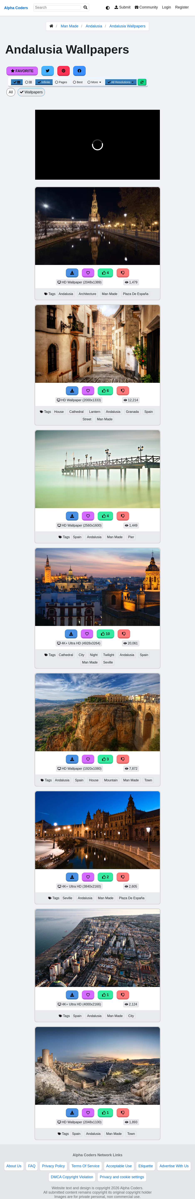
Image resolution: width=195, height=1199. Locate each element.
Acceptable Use (119, 1166)
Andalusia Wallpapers (127, 26)
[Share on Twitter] (47, 71)
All (11, 92)
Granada (132, 411)
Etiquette (145, 1166)
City (81, 655)
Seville (108, 662)
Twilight (108, 655)
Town (148, 780)
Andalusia (94, 26)
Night (94, 655)
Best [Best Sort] (78, 82)
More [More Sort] (95, 82)
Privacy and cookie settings (122, 1177)
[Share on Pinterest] (63, 71)
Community (146, 7)
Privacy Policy (53, 1166)
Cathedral (76, 411)
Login (166, 7)
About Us (13, 1166)
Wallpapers (31, 92)
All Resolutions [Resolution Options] (121, 82)
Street (87, 419)
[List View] (28, 82)
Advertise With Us (174, 1166)
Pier (131, 537)
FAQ (31, 1166)
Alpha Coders (16, 8)
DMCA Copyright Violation (72, 1177)
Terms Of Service (86, 1166)
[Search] (85, 7)
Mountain (111, 780)
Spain (148, 411)
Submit (123, 7)
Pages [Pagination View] (61, 82)
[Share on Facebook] (79, 71)
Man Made (69, 26)
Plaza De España (135, 294)
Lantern (94, 411)
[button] (41, 174)
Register (182, 7)
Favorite (22, 71)
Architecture (87, 294)
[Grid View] (17, 82)
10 (105, 634)
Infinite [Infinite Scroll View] (44, 82)
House (59, 411)
